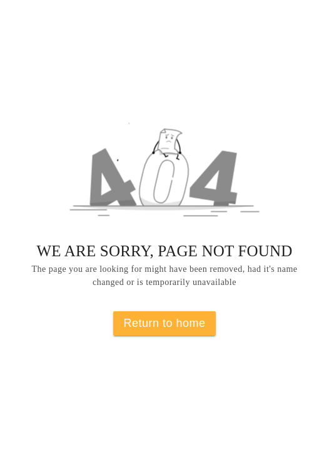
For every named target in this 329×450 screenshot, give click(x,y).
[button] (164, 176)
